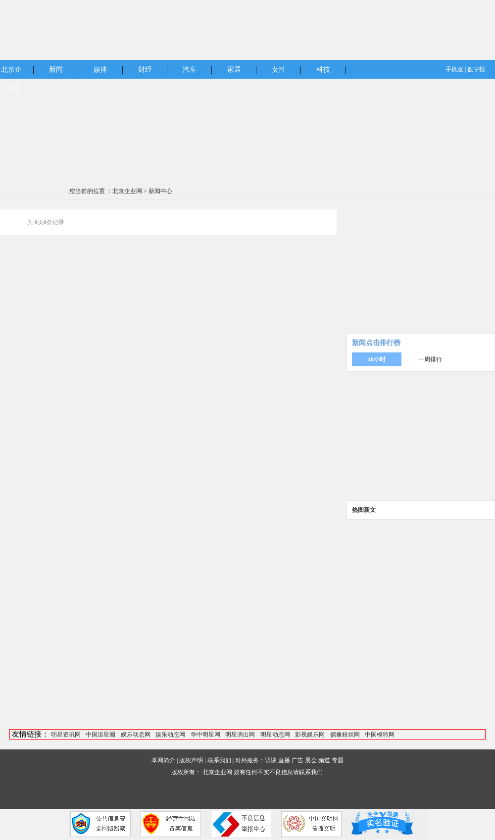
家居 (234, 69)
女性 (279, 69)
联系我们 (219, 760)
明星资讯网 (66, 734)
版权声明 (191, 760)
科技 (323, 69)
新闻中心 (160, 191)
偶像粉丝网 (345, 734)
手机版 (454, 69)
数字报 (476, 69)
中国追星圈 (100, 734)
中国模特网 (380, 734)
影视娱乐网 (310, 734)
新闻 (56, 69)
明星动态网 (275, 734)
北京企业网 (127, 191)
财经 (145, 69)
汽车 (190, 69)
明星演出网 (240, 734)
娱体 (100, 69)
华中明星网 (205, 734)
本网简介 (163, 760)
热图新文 (364, 509)
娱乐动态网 (135, 734)
